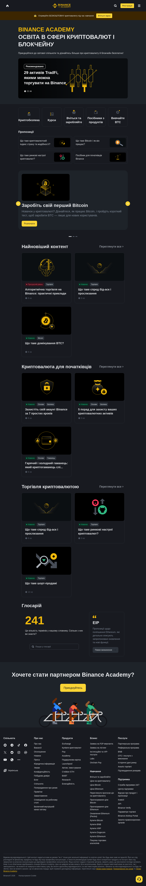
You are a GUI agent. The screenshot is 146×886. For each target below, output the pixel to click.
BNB (120, 752)
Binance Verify (124, 808)
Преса (37, 760)
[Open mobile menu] (139, 5)
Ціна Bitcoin (95, 785)
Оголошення (39, 752)
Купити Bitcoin (96, 820)
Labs (92, 758)
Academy (66, 756)
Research (66, 780)
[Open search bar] (114, 5)
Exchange (66, 744)
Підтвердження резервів (129, 770)
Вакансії (37, 748)
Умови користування (104, 869)
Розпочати (29, 223)
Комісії (121, 800)
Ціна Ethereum (96, 789)
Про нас (37, 744)
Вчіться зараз (104, 16)
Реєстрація (127, 6)
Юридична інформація (44, 764)
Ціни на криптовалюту (100, 781)
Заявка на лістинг (98, 748)
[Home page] (62, 5)
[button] (139, 5)
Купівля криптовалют (71, 748)
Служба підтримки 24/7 (128, 785)
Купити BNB (95, 824)
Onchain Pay (95, 762)
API (119, 804)
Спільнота (38, 784)
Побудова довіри (41, 776)
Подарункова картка (71, 760)
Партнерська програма (128, 744)
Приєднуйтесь (73, 687)
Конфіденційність (42, 772)
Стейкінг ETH (68, 772)
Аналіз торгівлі (125, 766)
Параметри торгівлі (127, 812)
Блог (36, 780)
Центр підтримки (125, 789)
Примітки (38, 792)
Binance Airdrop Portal (128, 816)
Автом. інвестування (71, 768)
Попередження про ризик (45, 788)
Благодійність (68, 784)
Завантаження (40, 796)
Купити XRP (95, 828)
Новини (37, 756)
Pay (63, 752)
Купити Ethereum (98, 836)
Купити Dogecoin (97, 832)
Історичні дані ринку (127, 762)
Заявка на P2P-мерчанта (101, 744)
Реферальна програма (128, 748)
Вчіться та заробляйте (100, 777)
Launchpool (67, 764)
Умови (37, 768)
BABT (64, 776)
